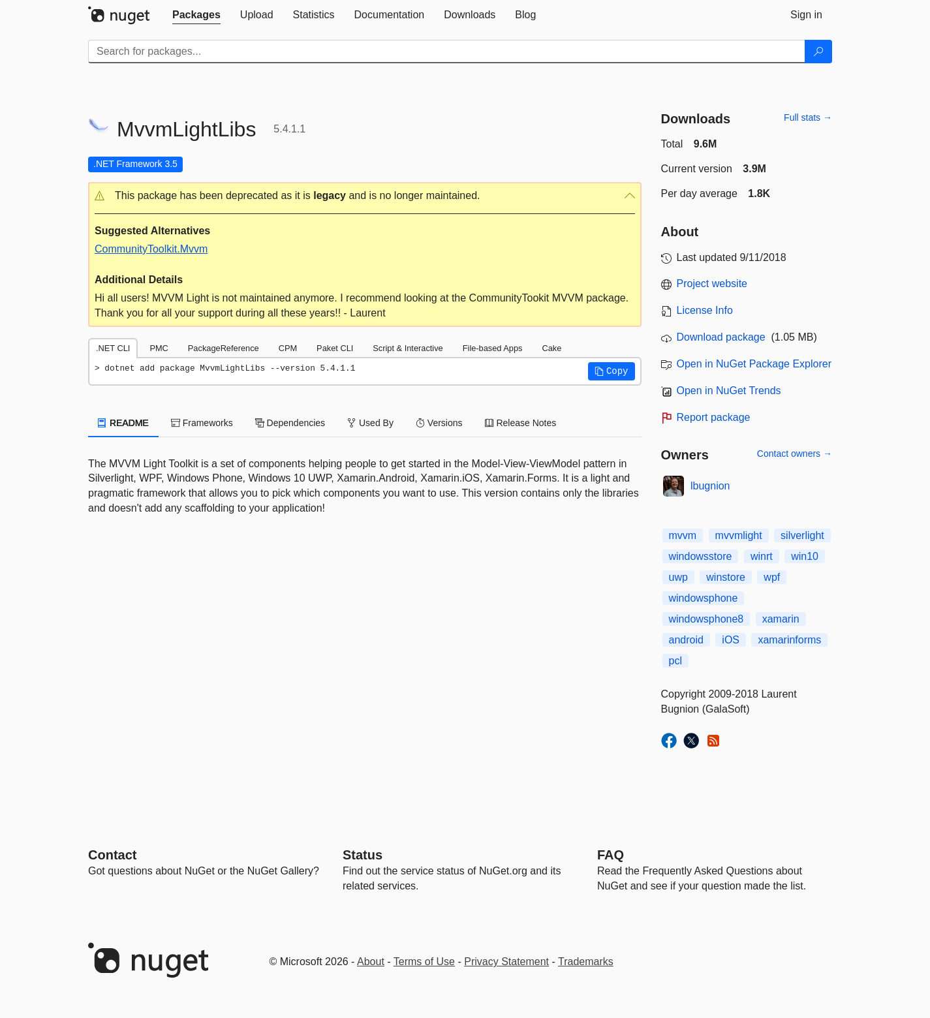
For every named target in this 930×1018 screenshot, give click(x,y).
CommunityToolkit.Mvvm (151, 248)
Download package (721, 337)
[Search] (818, 51)
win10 (804, 556)
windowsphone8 (706, 619)
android (686, 639)
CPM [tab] (288, 348)
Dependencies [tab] (290, 422)
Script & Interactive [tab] (407, 348)
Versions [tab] (439, 422)
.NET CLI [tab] (113, 348)
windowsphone (703, 598)
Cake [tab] (551, 348)
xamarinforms (789, 639)
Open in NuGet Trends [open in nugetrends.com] (729, 390)
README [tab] (123, 422)
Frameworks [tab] (202, 422)
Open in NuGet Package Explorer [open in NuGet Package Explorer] (754, 363)
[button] (365, 196)
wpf (772, 577)
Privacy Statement (506, 961)
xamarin (780, 619)
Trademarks (585, 961)
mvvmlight (738, 535)
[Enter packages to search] (446, 51)
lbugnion (710, 485)
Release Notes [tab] (521, 422)
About (370, 961)
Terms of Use (424, 961)
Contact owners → (794, 453)
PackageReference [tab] (223, 348)
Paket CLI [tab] (335, 348)
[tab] (196, 15)
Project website (712, 283)
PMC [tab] (158, 348)
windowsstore (700, 556)
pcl (675, 660)
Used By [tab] (370, 422)
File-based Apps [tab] (493, 348)
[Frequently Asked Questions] (610, 855)
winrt (762, 556)
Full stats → (808, 117)
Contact (112, 855)
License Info (705, 310)
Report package (714, 417)
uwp (678, 577)
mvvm (683, 535)
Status (362, 855)
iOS (730, 639)
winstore (725, 577)
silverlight (802, 535)
